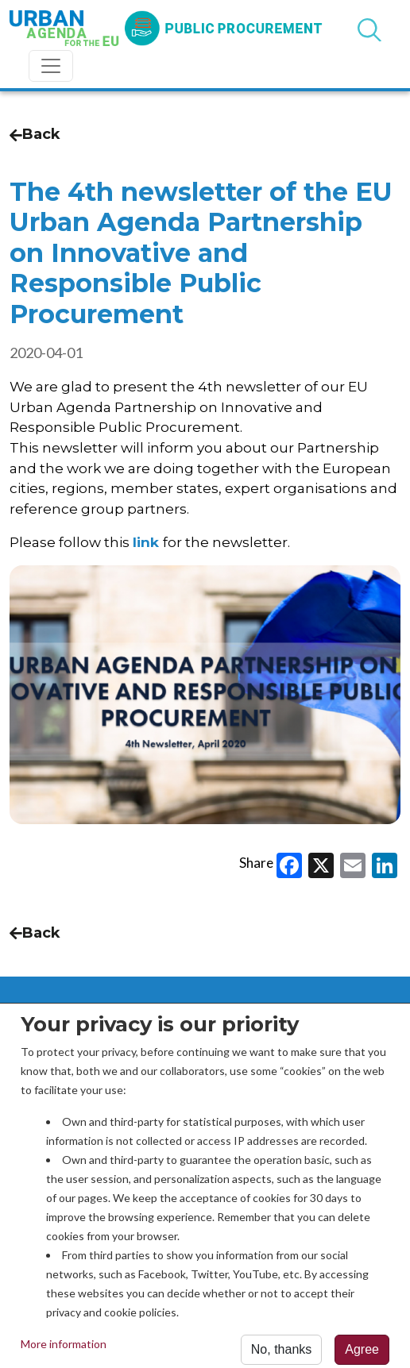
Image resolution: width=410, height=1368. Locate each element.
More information (63, 1349)
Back (35, 134)
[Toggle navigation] (51, 66)
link (146, 542)
